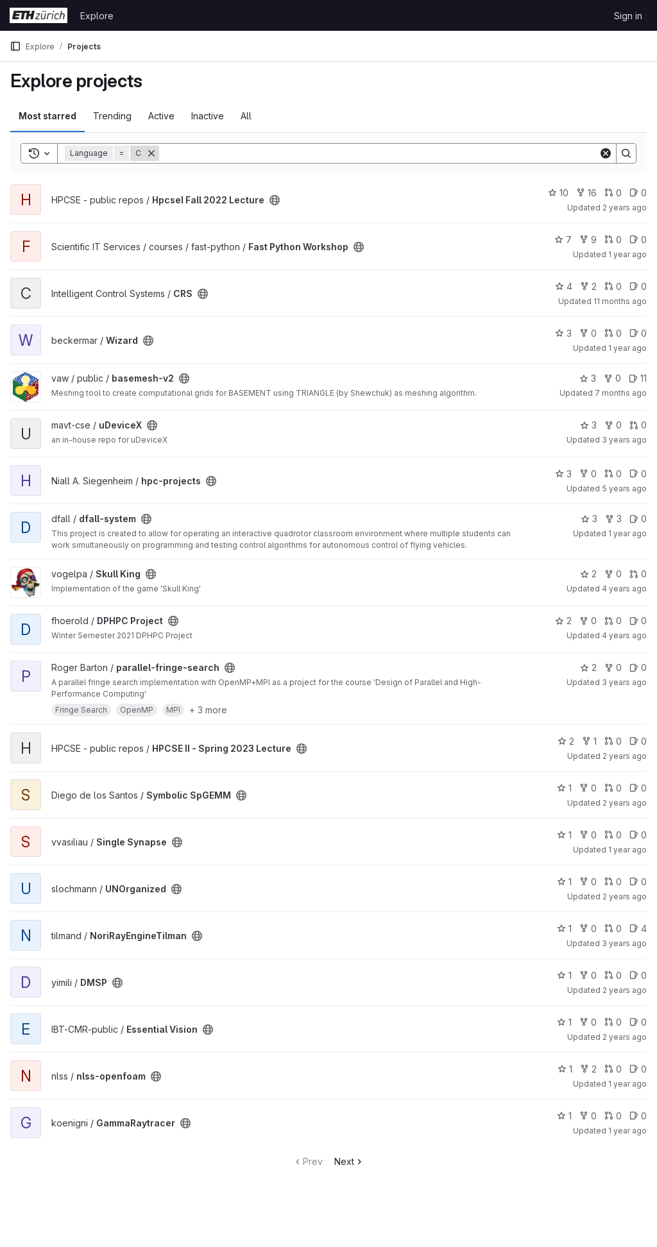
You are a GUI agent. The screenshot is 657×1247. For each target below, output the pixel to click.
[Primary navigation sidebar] (15, 46)
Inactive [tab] (207, 115)
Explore (97, 15)
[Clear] (605, 153)
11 (638, 378)
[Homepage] (38, 15)
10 (558, 192)
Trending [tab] (112, 115)
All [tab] (246, 115)
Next (349, 1161)
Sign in (628, 15)
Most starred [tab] (47, 115)
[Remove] (151, 153)
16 (586, 192)
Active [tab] (161, 115)
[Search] (379, 153)
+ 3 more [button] (208, 709)
